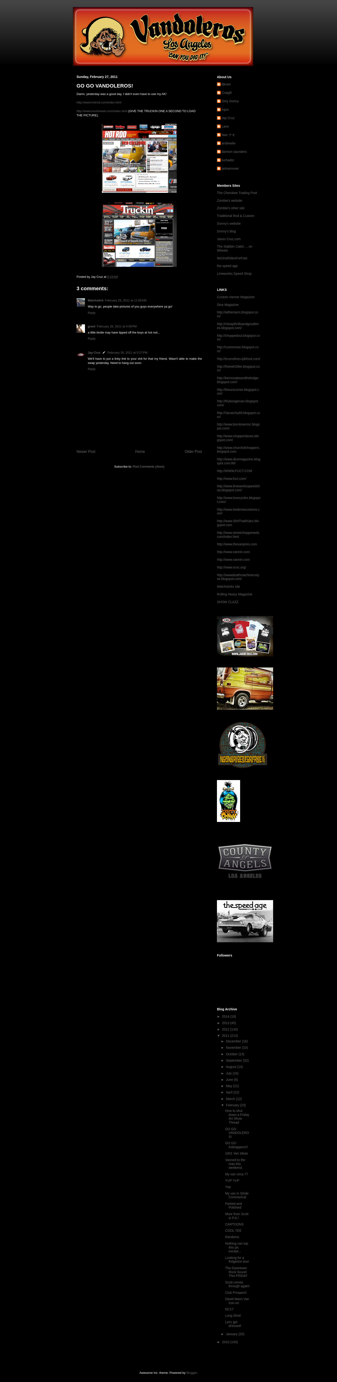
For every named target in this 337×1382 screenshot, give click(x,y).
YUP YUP (232, 1180)
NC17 (229, 1309)
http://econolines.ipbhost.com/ (238, 359)
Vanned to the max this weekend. (235, 1164)
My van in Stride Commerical (237, 1195)
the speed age (227, 266)
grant (91, 326)
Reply (91, 313)
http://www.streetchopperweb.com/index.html (238, 535)
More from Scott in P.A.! (237, 1216)
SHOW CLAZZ (227, 602)
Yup (228, 1187)
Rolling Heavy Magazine (234, 594)
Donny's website (229, 223)
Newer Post (86, 452)
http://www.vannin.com (233, 552)
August (231, 1067)
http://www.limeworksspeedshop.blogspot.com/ (238, 488)
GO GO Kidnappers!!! (236, 1145)
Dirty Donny (230, 101)
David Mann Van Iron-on (237, 1301)
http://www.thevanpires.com (237, 544)
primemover (230, 168)
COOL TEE (233, 1230)
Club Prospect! (236, 1292)
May (229, 1086)
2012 (226, 1029)
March (231, 1099)
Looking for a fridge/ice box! (237, 1260)
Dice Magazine (228, 305)
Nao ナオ (228, 135)
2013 (226, 1023)
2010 (226, 1342)
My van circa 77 (236, 1174)
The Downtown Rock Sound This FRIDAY (236, 1272)
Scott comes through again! (237, 1284)
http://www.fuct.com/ (231, 478)
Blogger (191, 1373)
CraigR (227, 93)
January (232, 1334)
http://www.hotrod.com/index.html (99, 102)
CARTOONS (234, 1224)
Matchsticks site (228, 586)
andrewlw (228, 143)
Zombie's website (229, 200)
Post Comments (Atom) (148, 466)
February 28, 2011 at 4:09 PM (117, 326)
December (234, 1041)
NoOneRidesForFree (232, 258)
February (233, 1105)
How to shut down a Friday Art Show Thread (237, 1116)
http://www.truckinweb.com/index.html (102, 111)
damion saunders (234, 152)
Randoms (232, 1237)
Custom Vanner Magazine (236, 297)
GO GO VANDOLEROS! (237, 1133)
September (234, 1060)
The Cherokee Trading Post (237, 193)
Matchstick (95, 300)
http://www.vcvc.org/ (231, 567)
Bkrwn (226, 84)
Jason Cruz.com (229, 239)
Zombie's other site (231, 208)
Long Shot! (233, 1315)
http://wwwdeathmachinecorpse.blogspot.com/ (238, 577)
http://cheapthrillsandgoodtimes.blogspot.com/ (238, 326)
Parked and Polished (233, 1206)
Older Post (193, 452)
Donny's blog (226, 231)
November (234, 1047)
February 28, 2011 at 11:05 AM (125, 300)
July (229, 1073)
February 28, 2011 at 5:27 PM (127, 352)
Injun (225, 109)
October (232, 1054)
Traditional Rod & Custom (235, 216)
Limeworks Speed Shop (234, 273)
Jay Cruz (94, 352)
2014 (226, 1016)
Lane (225, 126)
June (230, 1079)
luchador (228, 160)
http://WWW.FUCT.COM (234, 471)
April (229, 1092)
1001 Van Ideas (236, 1153)
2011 (226, 1035)
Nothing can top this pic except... (236, 1247)
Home (140, 452)
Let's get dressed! (233, 1324)
